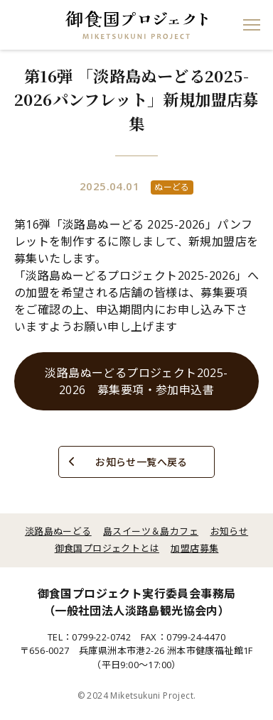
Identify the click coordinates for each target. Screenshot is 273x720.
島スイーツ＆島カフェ (150, 531)
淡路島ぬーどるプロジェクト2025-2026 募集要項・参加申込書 (136, 381)
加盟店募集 (194, 548)
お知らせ (229, 531)
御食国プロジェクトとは (107, 548)
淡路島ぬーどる (58, 531)
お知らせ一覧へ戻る (141, 462)
